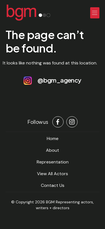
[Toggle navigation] (95, 12)
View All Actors (52, 174)
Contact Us (52, 185)
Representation (53, 162)
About (52, 150)
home (53, 138)
